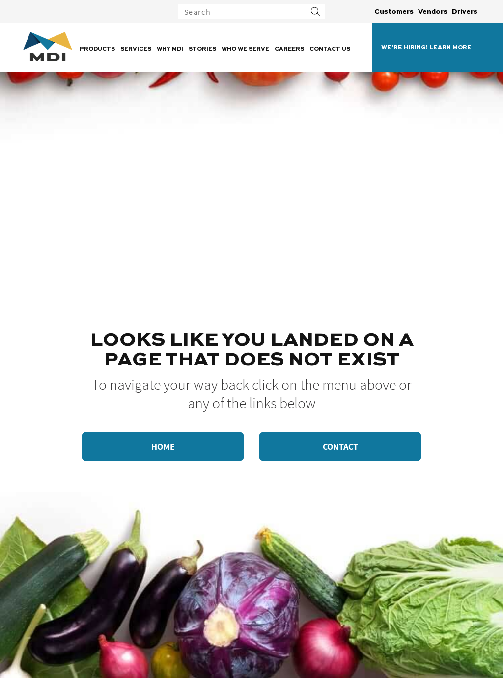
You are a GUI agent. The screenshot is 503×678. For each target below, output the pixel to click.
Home (163, 446)
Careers (289, 49)
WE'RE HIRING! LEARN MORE (426, 48)
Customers (394, 11)
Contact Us (329, 49)
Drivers (464, 11)
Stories (202, 49)
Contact (340, 446)
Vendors (432, 11)
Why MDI (170, 49)
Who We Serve (245, 49)
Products (97, 49)
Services (135, 49)
